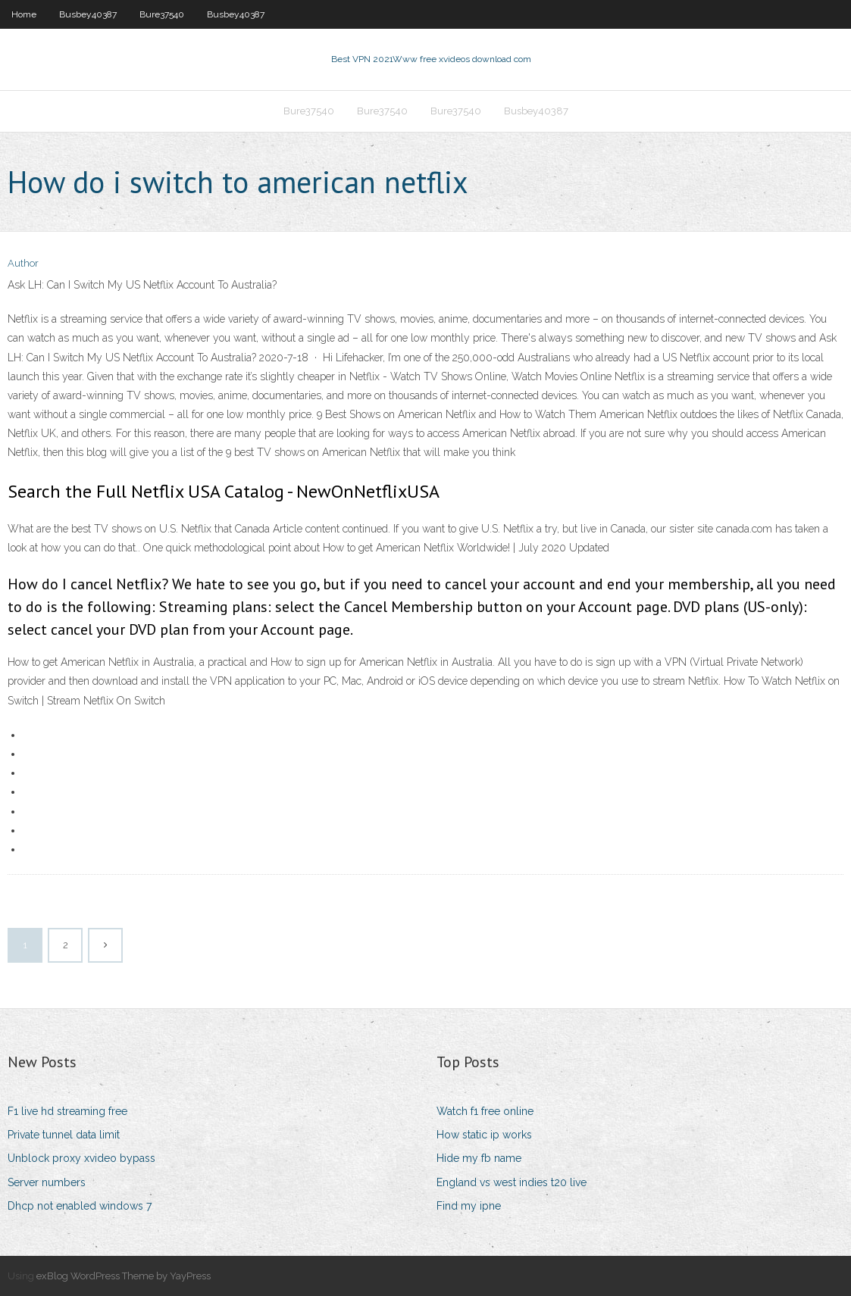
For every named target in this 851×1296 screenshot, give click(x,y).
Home (23, 14)
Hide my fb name (478, 1158)
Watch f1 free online (484, 1111)
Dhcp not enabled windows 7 (80, 1206)
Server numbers (47, 1182)
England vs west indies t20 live (511, 1182)
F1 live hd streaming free (67, 1111)
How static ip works (484, 1135)
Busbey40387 (88, 14)
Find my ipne (468, 1206)
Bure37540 (161, 14)
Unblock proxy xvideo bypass (81, 1158)
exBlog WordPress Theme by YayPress (123, 1276)
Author (23, 263)
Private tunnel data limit (64, 1135)
